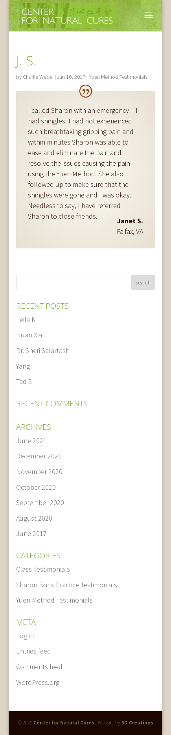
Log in (25, 635)
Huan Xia (29, 334)
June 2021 (31, 440)
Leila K (25, 319)
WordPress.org (37, 682)
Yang (23, 366)
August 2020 (34, 518)
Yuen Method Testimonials (118, 76)
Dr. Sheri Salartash (43, 350)
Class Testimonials (43, 569)
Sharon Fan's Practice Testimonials (66, 584)
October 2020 (36, 487)
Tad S (24, 381)
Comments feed (39, 666)
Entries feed (33, 650)
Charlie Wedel (38, 76)
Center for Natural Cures (63, 722)
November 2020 (39, 471)
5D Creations (137, 722)
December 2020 (39, 455)
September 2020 (40, 502)
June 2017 (31, 533)
